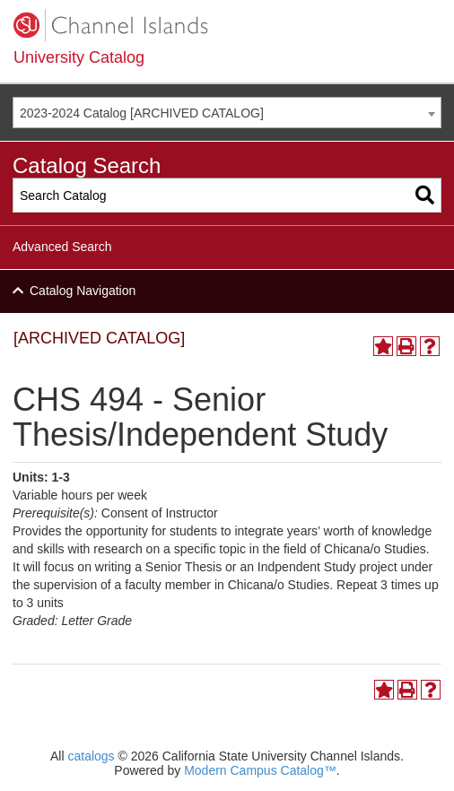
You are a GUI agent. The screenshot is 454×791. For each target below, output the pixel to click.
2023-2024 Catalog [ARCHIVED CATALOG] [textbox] (142, 113)
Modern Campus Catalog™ (260, 770)
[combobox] (227, 112)
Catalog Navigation (82, 290)
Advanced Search (62, 246)
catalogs (90, 756)
